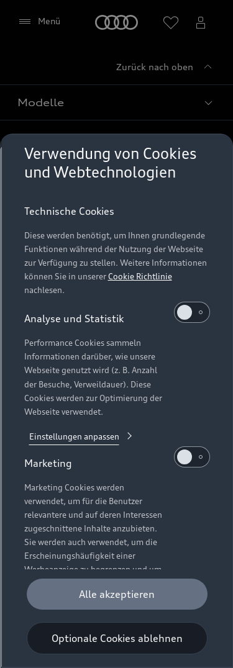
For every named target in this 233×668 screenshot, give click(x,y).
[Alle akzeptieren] (116, 594)
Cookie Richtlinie (139, 276)
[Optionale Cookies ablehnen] (116, 638)
